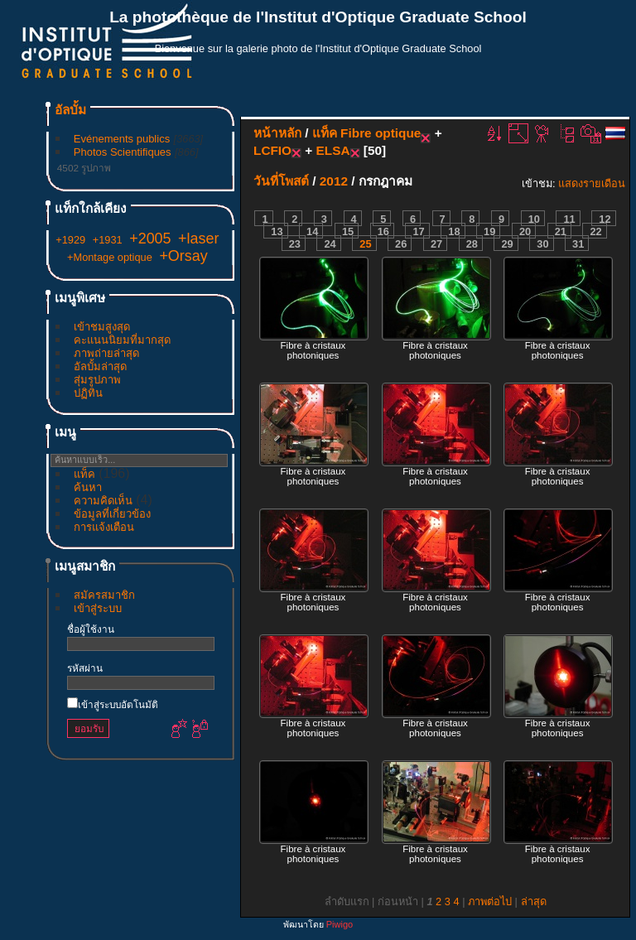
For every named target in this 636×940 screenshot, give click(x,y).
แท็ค (84, 474)
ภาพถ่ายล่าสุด (106, 353)
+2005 (150, 238)
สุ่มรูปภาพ (97, 380)
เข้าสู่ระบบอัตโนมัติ (112, 704)
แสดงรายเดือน (591, 183)
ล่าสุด (534, 901)
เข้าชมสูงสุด (102, 327)
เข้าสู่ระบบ (98, 608)
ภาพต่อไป (490, 901)
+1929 (70, 240)
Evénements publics (122, 139)
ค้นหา (88, 487)
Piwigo (339, 924)
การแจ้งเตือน (104, 527)
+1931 (108, 240)
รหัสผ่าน (85, 668)
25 (365, 244)
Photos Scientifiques (122, 152)
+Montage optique (109, 257)
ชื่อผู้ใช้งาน (90, 629)
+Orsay (183, 256)
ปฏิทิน (88, 393)
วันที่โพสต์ (281, 181)
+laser (198, 238)
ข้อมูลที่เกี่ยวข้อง (112, 514)
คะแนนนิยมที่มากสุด (122, 340)
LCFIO (272, 150)
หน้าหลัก (277, 133)
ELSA (333, 150)
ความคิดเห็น (103, 500)
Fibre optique (380, 133)
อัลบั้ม (70, 110)
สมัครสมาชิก (104, 595)
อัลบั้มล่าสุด (100, 366)
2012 (334, 181)
